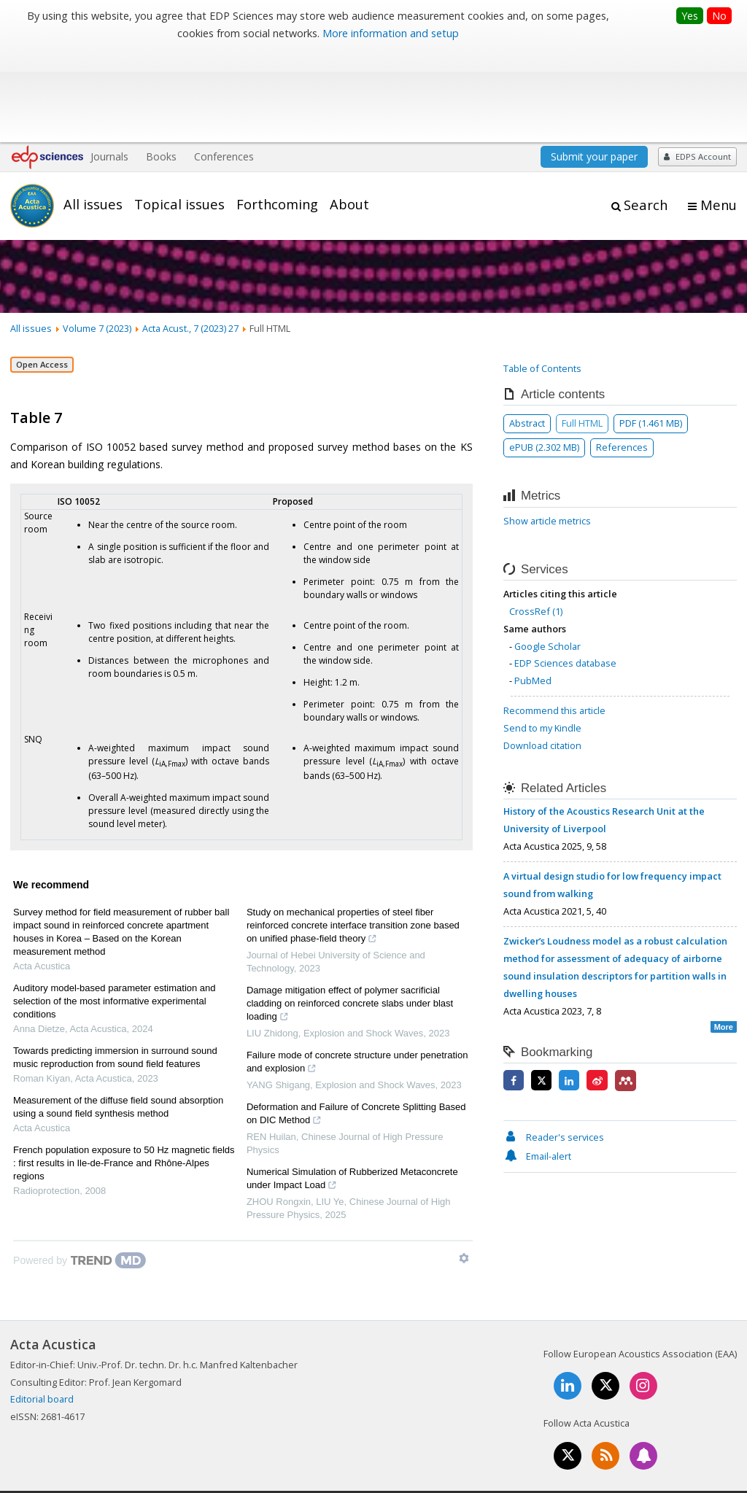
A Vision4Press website (693, 1473)
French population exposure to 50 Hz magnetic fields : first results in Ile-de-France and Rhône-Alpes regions (124, 1070)
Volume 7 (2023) (97, 235)
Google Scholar (547, 552)
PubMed (532, 587)
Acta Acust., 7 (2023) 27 (190, 235)
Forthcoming (277, 111)
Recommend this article (554, 617)
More (723, 934)
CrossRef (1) (535, 518)
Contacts (571, 1431)
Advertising (712, 1431)
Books (161, 64)
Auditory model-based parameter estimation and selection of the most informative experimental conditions (114, 908)
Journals (109, 64)
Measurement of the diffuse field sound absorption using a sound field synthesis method (118, 1014)
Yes (689, 16)
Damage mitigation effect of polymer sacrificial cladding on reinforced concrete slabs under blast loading (350, 912)
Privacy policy (639, 1431)
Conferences (224, 64)
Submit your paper (594, 64)
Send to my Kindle (542, 635)
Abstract (527, 330)
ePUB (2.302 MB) (544, 354)
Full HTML (582, 330)
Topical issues (179, 111)
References (622, 354)
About (349, 111)
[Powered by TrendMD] (79, 1168)
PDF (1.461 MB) (650, 330)
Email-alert (537, 1063)
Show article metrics (547, 428)
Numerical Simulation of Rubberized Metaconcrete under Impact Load (352, 1087)
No (719, 16)
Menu (718, 112)
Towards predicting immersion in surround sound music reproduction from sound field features (115, 965)
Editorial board (42, 1306)
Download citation (542, 652)
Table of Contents (542, 275)
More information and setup (390, 33)
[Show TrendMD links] (464, 1165)
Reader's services (553, 1044)
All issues (93, 111)
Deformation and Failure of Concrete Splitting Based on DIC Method (356, 1022)
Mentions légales (493, 1431)
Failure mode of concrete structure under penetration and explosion (357, 971)
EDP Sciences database (565, 570)
